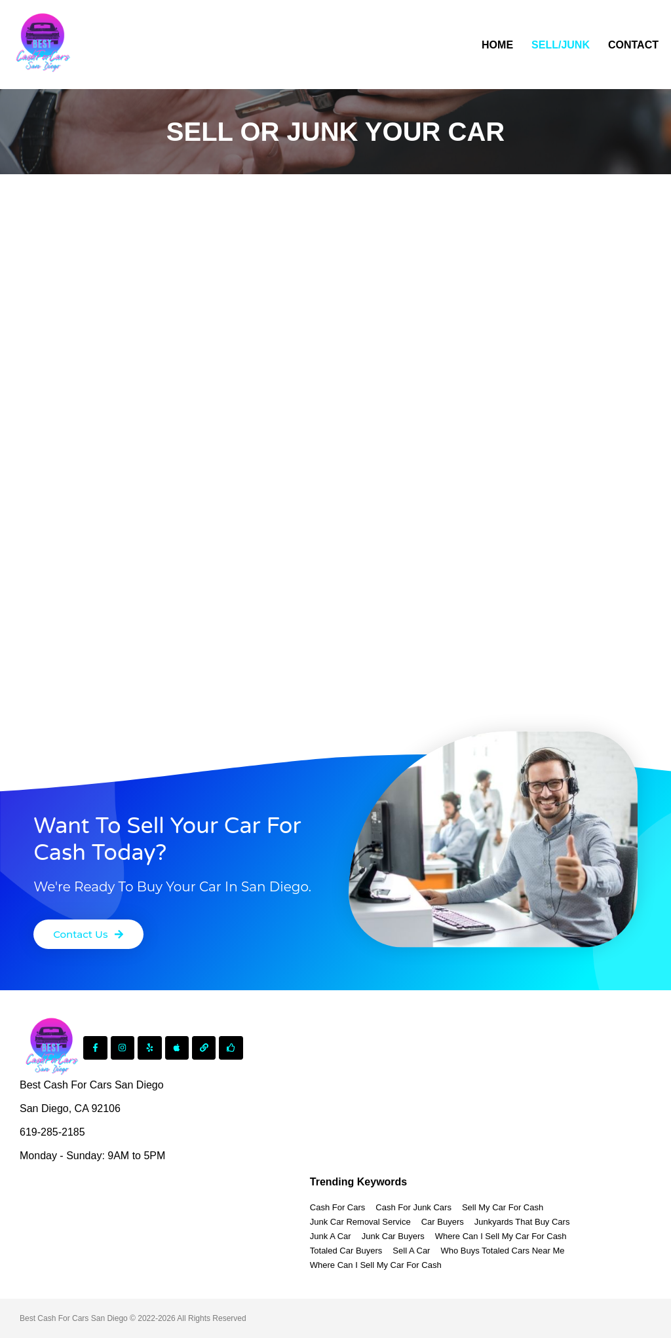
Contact (633, 44)
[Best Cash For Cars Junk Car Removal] (42, 44)
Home (497, 44)
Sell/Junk (560, 44)
